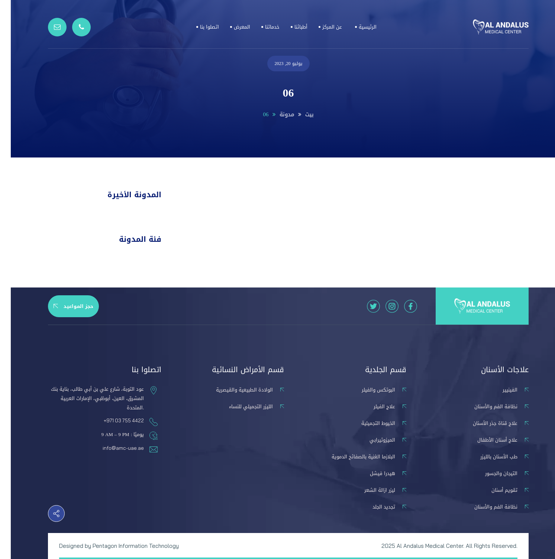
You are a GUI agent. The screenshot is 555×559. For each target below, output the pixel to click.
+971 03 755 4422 (113, 420)
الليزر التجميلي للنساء (240, 406)
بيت (298, 114)
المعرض (231, 27)
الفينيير (499, 389)
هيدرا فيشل (371, 473)
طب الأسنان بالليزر (488, 456)
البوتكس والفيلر (367, 389)
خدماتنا (261, 27)
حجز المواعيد (63, 306)
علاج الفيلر (373, 406)
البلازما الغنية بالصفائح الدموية (352, 456)
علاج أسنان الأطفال (487, 440)
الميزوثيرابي (371, 440)
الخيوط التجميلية (367, 423)
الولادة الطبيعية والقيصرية (233, 389)
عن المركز (321, 27)
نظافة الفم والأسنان (485, 406)
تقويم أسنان (494, 490)
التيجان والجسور (490, 473)
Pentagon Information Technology (125, 545)
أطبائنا (290, 27)
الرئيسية (357, 27)
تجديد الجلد (373, 506)
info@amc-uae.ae (112, 448)
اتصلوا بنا (198, 27)
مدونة (276, 114)
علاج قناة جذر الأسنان (484, 423)
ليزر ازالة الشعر (369, 490)
